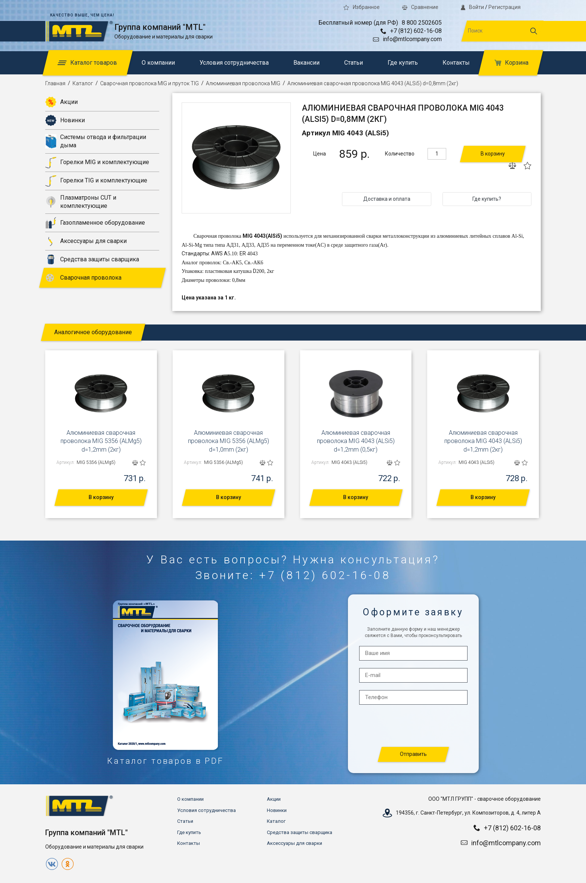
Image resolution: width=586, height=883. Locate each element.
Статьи (353, 62)
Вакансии (306, 62)
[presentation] (413, 726)
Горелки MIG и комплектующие (97, 162)
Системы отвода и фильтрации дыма (95, 141)
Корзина (511, 62)
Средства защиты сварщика (92, 259)
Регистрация (504, 7)
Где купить (403, 62)
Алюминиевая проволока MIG (243, 83)
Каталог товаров (87, 62)
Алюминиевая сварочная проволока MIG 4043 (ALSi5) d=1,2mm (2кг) (483, 441)
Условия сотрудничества (234, 62)
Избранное (361, 7)
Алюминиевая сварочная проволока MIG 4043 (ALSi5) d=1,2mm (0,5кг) (356, 441)
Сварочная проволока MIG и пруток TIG (149, 83)
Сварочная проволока (83, 277)
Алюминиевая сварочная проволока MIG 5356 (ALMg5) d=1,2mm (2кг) (101, 441)
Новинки (65, 120)
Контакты (456, 62)
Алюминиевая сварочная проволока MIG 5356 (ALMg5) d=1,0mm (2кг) (228, 441)
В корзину (493, 154)
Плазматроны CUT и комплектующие (80, 201)
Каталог (83, 83)
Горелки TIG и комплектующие (96, 181)
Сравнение (420, 7)
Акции (61, 102)
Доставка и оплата (386, 199)
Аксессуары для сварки (86, 241)
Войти (472, 7)
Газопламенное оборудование (95, 222)
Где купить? (486, 199)
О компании (158, 62)
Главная (55, 83)
